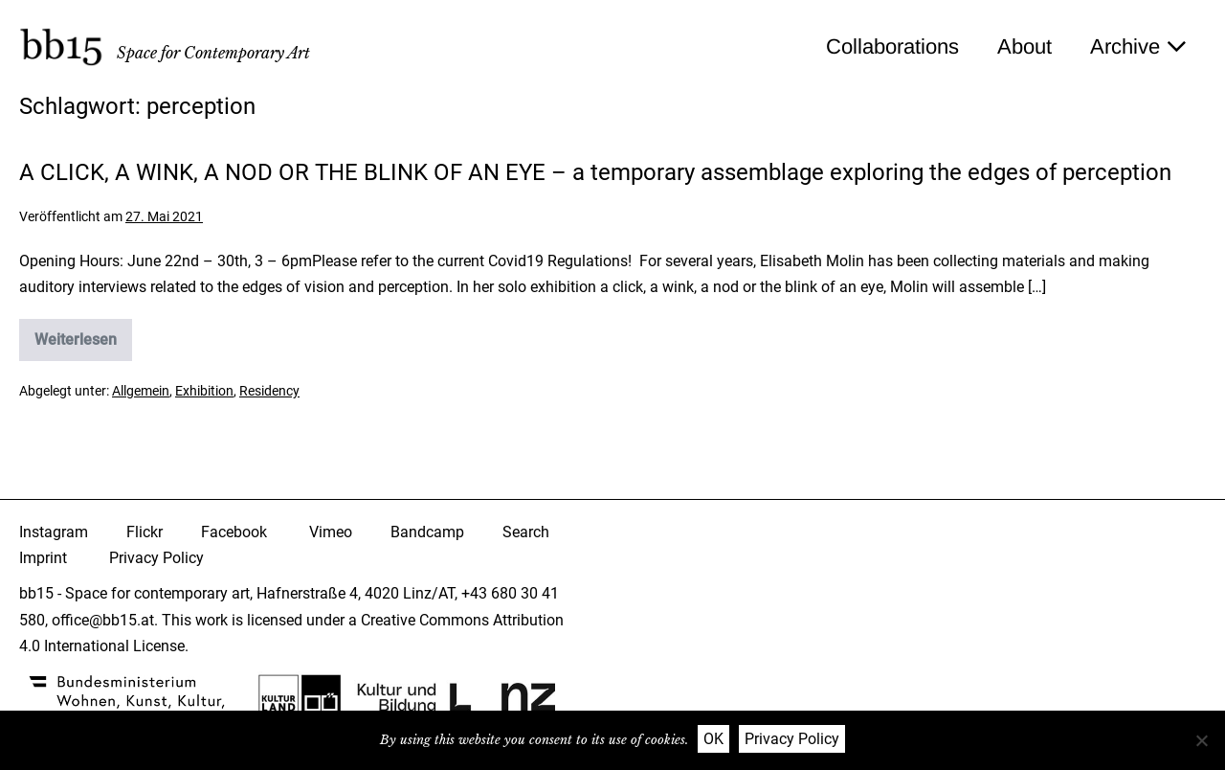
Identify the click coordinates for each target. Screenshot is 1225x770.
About (1024, 46)
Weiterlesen (83, 345)
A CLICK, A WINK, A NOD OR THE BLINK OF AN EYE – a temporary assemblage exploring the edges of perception (595, 172)
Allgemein (140, 390)
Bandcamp (427, 532)
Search (525, 532)
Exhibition (204, 390)
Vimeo (330, 532)
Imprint (43, 558)
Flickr (144, 532)
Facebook (234, 532)
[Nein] (1201, 740)
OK (713, 739)
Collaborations (892, 46)
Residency (269, 390)
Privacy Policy (156, 558)
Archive (1138, 46)
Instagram (53, 532)
